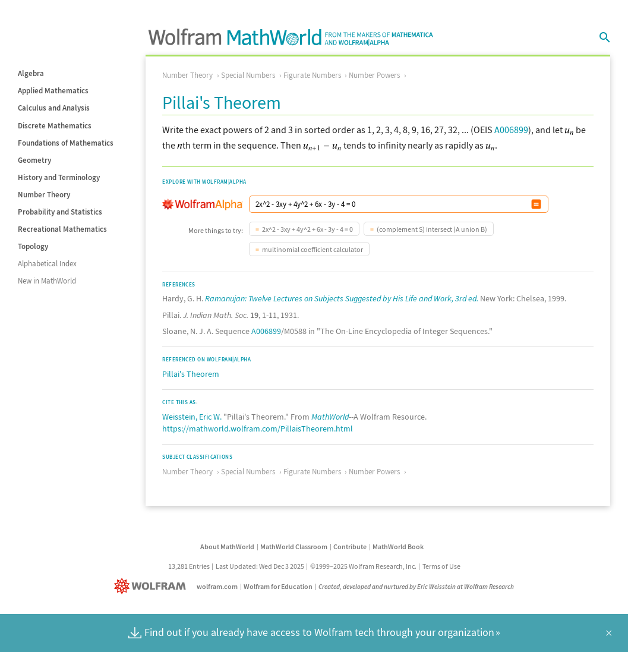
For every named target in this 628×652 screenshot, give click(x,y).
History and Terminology (59, 177)
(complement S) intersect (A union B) (432, 229)
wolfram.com (217, 586)
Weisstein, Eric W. (192, 416)
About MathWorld (227, 546)
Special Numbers (248, 75)
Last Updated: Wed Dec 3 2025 (260, 566)
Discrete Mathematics (54, 126)
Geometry (34, 160)
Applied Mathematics (53, 91)
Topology (33, 246)
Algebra (31, 73)
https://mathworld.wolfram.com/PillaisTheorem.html (257, 428)
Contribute (350, 546)
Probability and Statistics (60, 212)
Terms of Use (441, 566)
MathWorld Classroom (293, 546)
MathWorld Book (398, 546)
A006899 (511, 130)
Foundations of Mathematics (65, 143)
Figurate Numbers (312, 75)
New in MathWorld (47, 281)
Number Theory (44, 195)
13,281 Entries (189, 566)
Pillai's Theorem (190, 373)
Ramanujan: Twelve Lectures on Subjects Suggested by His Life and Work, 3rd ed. (341, 298)
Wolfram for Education (278, 586)
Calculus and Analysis (54, 108)
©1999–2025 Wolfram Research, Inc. (363, 566)
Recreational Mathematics (62, 229)
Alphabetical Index (47, 264)
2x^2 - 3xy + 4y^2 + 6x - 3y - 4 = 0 (307, 229)
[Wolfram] (152, 586)
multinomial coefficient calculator (312, 249)
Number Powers (374, 75)
